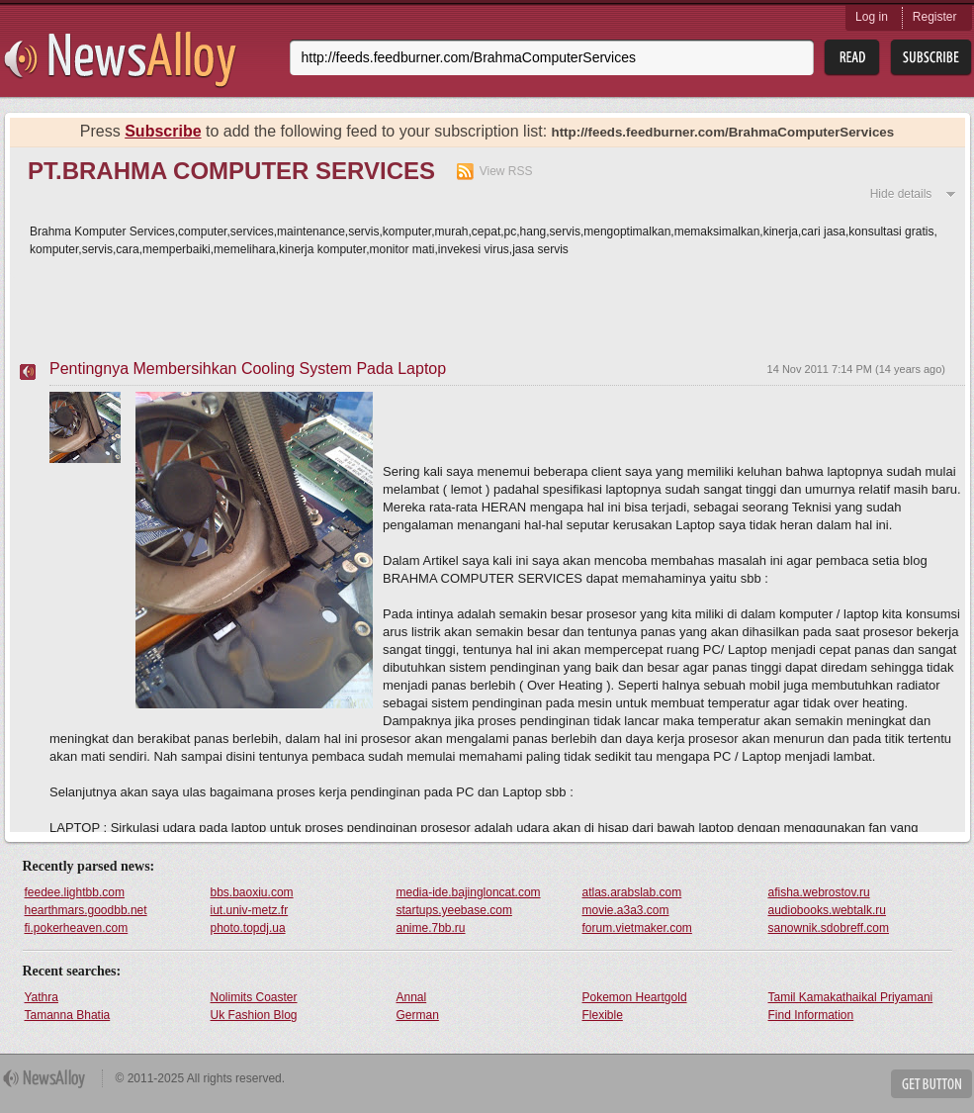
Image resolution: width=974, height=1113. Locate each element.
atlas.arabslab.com (632, 892)
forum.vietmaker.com (637, 928)
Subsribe (931, 58)
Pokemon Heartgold (634, 997)
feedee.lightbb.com (75, 892)
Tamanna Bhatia (68, 1015)
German (418, 1015)
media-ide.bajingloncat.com (469, 892)
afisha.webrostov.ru (819, 892)
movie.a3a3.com (625, 910)
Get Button (931, 1083)
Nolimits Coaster (254, 997)
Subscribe (163, 131)
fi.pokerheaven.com (77, 928)
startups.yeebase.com (454, 910)
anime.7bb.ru (431, 928)
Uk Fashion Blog (254, 1015)
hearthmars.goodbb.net (86, 910)
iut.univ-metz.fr (250, 910)
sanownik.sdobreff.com (829, 928)
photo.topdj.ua (248, 928)
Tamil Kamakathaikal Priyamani (850, 997)
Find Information (811, 1015)
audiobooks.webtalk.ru (827, 910)
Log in (871, 17)
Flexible (602, 1015)
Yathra (41, 997)
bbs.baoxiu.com (252, 892)
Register (935, 17)
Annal (412, 997)
